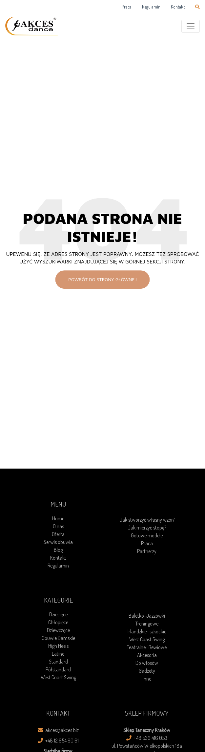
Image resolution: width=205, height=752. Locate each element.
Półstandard (58, 669)
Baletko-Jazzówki (147, 615)
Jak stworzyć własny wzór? (146, 519)
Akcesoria (147, 655)
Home (58, 518)
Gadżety (147, 670)
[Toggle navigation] (190, 26)
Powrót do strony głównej (102, 279)
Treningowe (146, 623)
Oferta (58, 534)
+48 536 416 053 (146, 738)
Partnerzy (146, 551)
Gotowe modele (147, 535)
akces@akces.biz (58, 730)
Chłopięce (58, 622)
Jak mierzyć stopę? (147, 527)
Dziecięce (58, 614)
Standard (58, 661)
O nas (58, 526)
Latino (58, 653)
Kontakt (178, 7)
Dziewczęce (58, 630)
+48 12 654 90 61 (58, 740)
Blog (58, 550)
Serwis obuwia (58, 542)
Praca (127, 7)
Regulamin (151, 7)
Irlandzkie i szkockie (147, 631)
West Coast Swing (58, 677)
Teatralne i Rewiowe (147, 647)
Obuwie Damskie (58, 638)
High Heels (58, 646)
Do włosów (146, 663)
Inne (147, 678)
